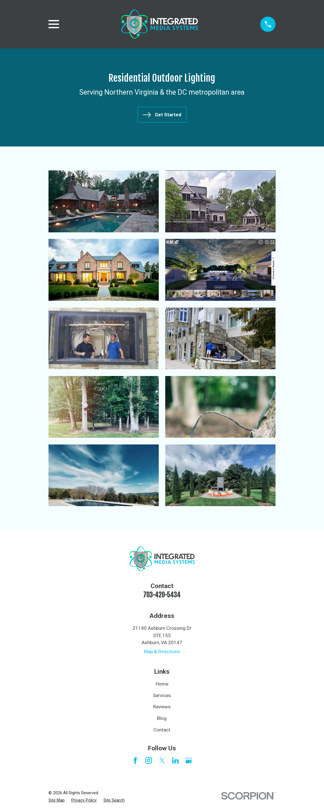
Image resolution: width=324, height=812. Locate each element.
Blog (162, 718)
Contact (161, 730)
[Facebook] (135, 760)
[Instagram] (148, 760)
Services (162, 695)
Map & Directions (162, 651)
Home (162, 684)
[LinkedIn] (175, 760)
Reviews (162, 706)
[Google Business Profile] (188, 760)
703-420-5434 (161, 595)
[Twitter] (162, 760)
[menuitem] (57, 800)
